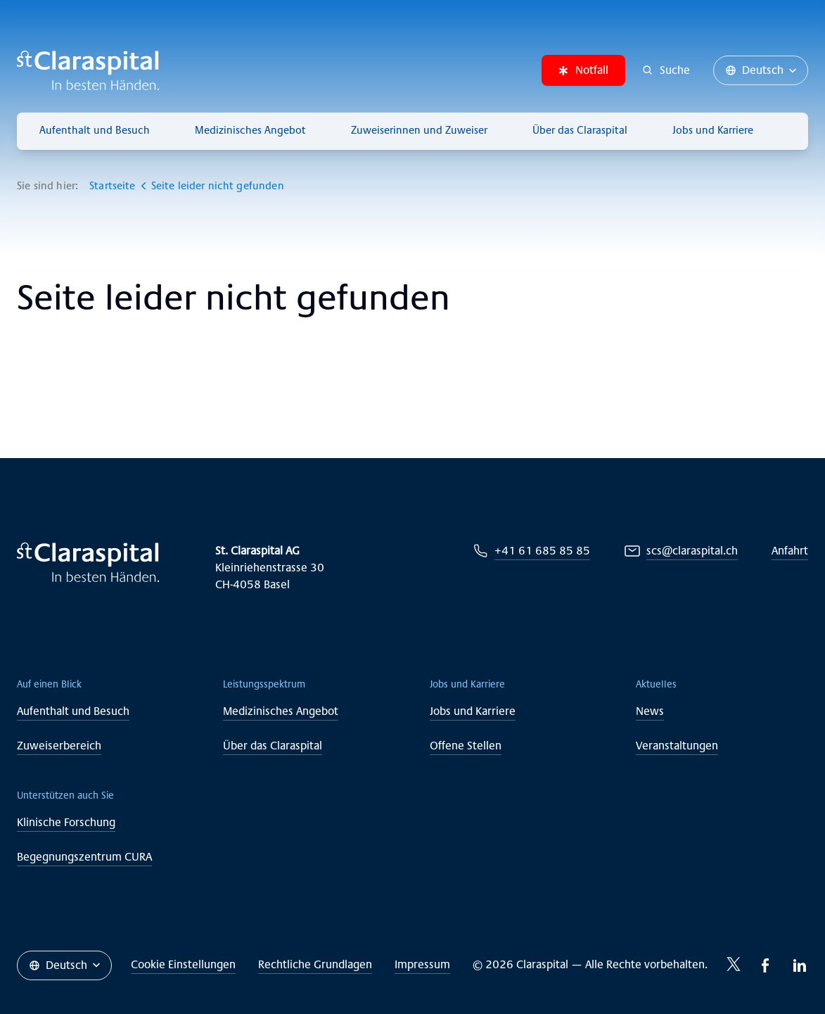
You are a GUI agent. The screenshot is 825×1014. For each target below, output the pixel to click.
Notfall (583, 70)
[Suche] (666, 70)
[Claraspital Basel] (88, 70)
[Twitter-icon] (734, 964)
